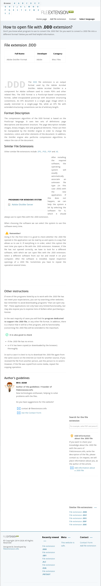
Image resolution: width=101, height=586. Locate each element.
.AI (57, 151)
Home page (41, 19)
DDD (35, 82)
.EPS (39, 151)
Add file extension (58, 19)
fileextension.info (11, 549)
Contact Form (86, 542)
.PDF (49, 151)
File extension (78, 512)
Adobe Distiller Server (22, 204)
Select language (87, 19)
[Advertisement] (52, 71)
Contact (72, 19)
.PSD (44, 151)
